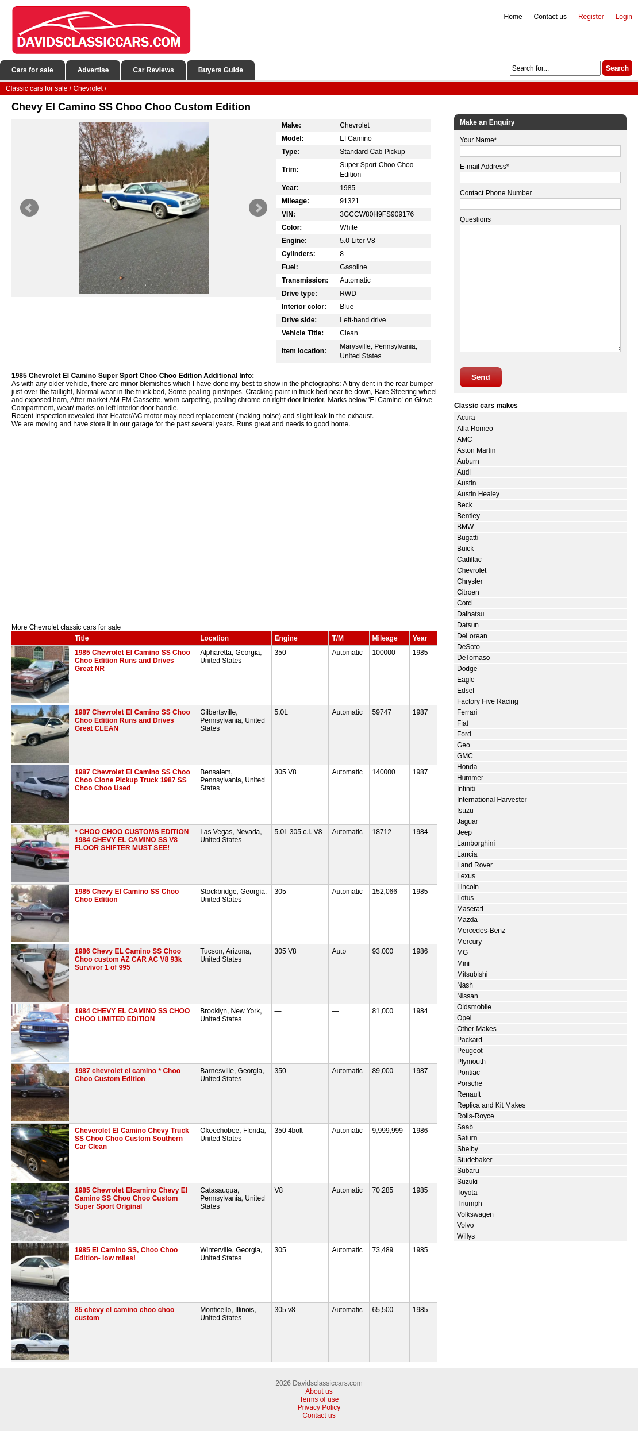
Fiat (462, 723)
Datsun (468, 625)
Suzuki (467, 1182)
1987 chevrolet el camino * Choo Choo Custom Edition (127, 1075)
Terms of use (319, 1399)
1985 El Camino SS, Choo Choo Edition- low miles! (126, 1254)
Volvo (465, 1225)
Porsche (469, 1083)
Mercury (469, 942)
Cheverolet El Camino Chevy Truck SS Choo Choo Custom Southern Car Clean (132, 1139)
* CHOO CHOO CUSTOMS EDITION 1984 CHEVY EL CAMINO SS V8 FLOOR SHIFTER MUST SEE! (132, 840)
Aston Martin (476, 450)
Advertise (93, 70)
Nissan (467, 996)
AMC (464, 439)
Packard (469, 1040)
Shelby (467, 1149)
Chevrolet (471, 570)
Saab (465, 1127)
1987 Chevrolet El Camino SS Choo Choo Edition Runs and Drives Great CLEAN (132, 720)
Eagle (466, 680)
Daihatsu (470, 614)
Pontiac (468, 1073)
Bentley (468, 516)
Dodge (467, 669)
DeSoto (468, 647)
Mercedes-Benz (481, 931)
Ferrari (467, 712)
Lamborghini (476, 843)
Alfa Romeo (475, 429)
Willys (466, 1236)
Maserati (470, 909)
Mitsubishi (472, 974)
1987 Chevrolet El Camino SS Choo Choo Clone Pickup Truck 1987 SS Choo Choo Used (132, 780)
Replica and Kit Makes (491, 1105)
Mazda (467, 920)
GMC (465, 756)
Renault (469, 1094)
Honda (467, 767)
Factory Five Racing (487, 701)
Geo (463, 745)
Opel (464, 1018)
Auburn (468, 461)
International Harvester (491, 800)
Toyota (467, 1193)
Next (258, 208)
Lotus (465, 898)
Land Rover (475, 865)
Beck (464, 505)
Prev (29, 208)
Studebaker (474, 1160)
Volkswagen (475, 1214)
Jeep (464, 832)
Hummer (470, 778)
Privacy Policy (319, 1407)
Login (624, 17)
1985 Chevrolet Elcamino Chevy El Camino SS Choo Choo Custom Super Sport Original (131, 1198)
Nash (465, 985)
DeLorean (472, 636)
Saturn (467, 1138)
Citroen (468, 592)
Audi (464, 472)
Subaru (468, 1171)
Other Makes (477, 1029)
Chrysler (470, 581)
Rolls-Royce (475, 1116)
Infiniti (466, 789)
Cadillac (469, 560)
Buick (465, 549)
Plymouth (471, 1062)
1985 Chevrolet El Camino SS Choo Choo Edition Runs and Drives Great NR (132, 661)
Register (591, 17)
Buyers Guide (220, 70)
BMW (465, 527)
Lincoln (468, 887)
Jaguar (467, 821)
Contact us (550, 17)
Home (513, 17)
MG (462, 952)
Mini (463, 963)
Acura (466, 418)
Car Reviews (153, 70)
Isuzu (465, 811)
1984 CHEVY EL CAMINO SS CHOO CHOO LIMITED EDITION (132, 1015)
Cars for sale (32, 70)
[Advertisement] (224, 525)
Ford (464, 734)
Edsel (465, 690)
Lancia (467, 854)
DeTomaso (473, 658)
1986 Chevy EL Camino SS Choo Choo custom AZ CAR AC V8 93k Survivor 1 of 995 (128, 959)
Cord (464, 603)
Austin (466, 483)
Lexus (466, 876)
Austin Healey (478, 494)
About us (318, 1391)
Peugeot (470, 1051)
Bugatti (467, 538)
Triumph (469, 1203)
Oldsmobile (474, 1007)
